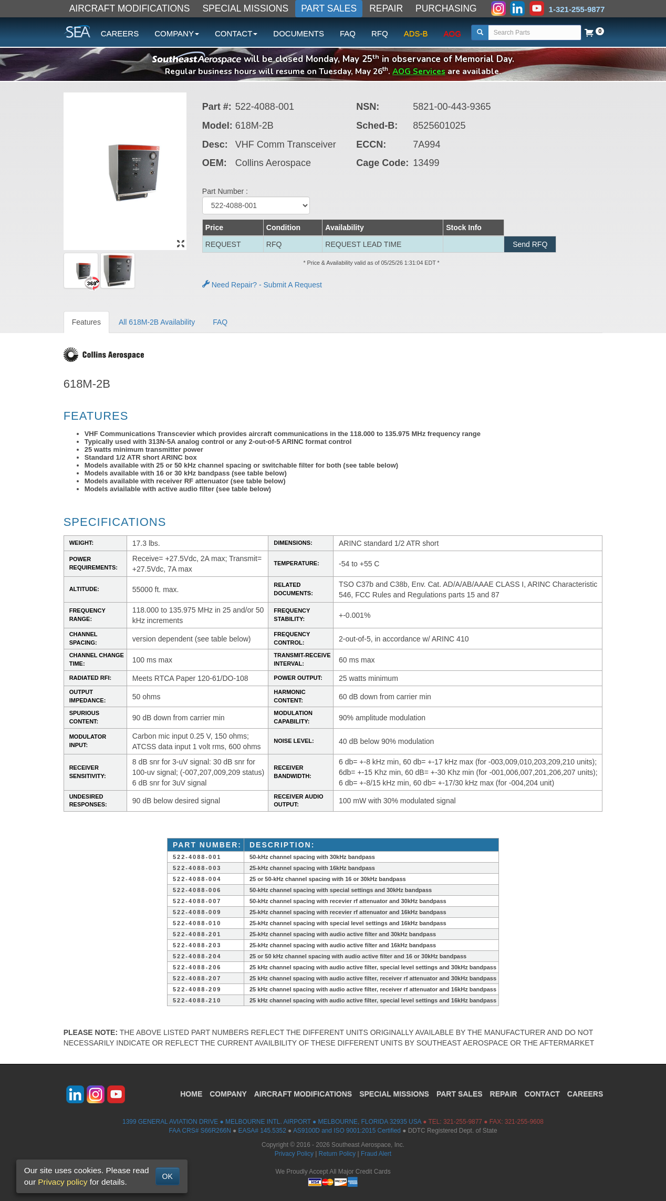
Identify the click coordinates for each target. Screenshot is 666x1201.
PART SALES (329, 8)
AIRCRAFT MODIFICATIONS (129, 8)
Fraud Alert (376, 1153)
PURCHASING (446, 8)
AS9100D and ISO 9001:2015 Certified (347, 1130)
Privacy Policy (294, 1153)
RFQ (379, 33)
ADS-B (416, 33)
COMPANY (228, 1094)
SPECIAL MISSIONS (245, 8)
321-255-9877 (462, 1121)
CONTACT (541, 1094)
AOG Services (418, 71)
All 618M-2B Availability (157, 322)
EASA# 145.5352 (262, 1130)
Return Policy (337, 1153)
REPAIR (386, 8)
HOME (191, 1094)
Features (86, 322)
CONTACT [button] (236, 33)
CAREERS (120, 33)
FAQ (348, 33)
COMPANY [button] (176, 33)
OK (167, 1176)
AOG (452, 33)
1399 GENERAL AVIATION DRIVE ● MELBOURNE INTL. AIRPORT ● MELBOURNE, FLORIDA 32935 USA (271, 1121)
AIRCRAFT (303, 1094)
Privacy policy (62, 1181)
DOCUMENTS (298, 33)
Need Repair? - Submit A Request (262, 285)
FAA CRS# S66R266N (200, 1130)
